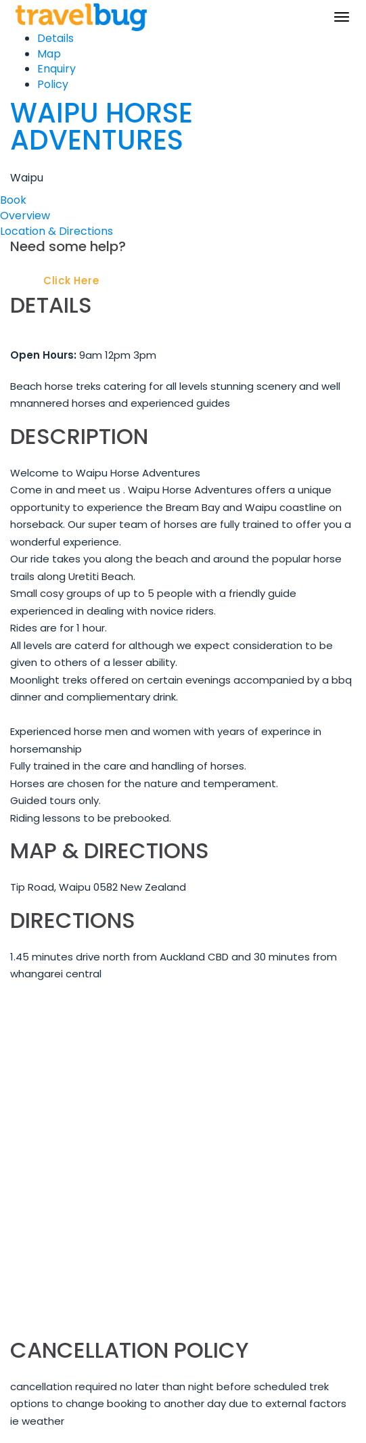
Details (55, 38)
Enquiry (56, 68)
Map (49, 54)
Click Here (71, 280)
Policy (52, 84)
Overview (25, 215)
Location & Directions (56, 231)
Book (13, 200)
